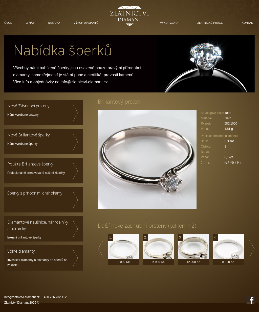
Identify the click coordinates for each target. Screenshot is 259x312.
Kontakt (248, 22)
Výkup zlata (169, 22)
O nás (30, 22)
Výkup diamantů (86, 22)
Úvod (8, 22)
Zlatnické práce (210, 22)
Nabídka (54, 22)
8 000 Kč (124, 262)
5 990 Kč (158, 262)
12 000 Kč (193, 262)
